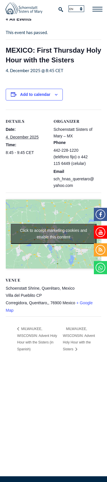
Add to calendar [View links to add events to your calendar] (35, 94)
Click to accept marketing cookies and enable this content (53, 233)
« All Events (18, 19)
